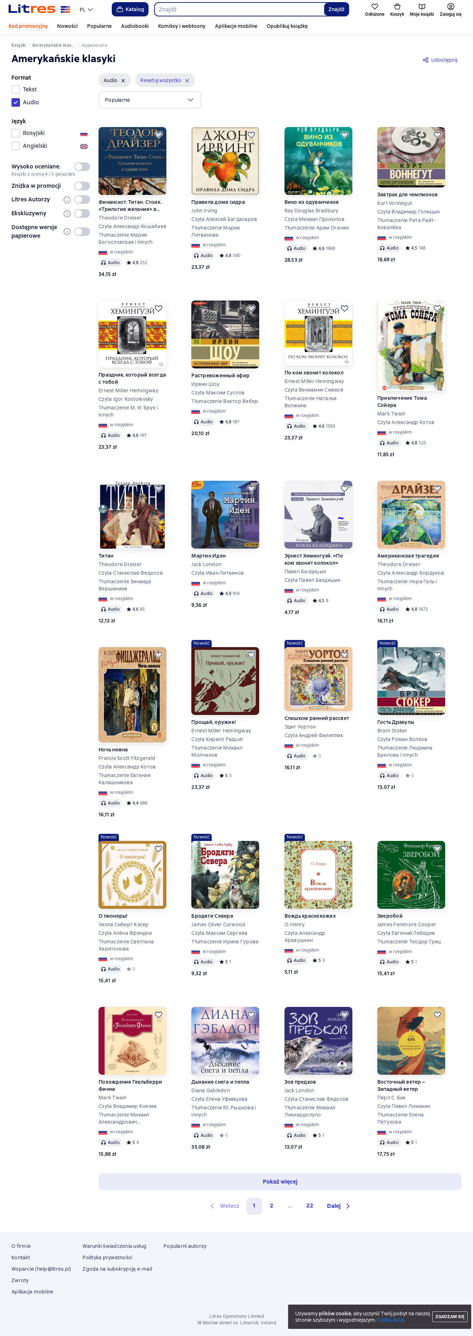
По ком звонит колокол (314, 372)
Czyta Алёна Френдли (125, 933)
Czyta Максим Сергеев (219, 933)
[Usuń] (123, 81)
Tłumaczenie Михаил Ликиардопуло (310, 1111)
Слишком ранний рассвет (317, 718)
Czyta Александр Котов (405, 422)
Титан (106, 556)
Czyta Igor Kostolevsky (126, 399)
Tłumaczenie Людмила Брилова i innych (405, 751)
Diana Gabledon (210, 1090)
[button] (115, 80)
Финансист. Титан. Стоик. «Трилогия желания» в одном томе (130, 206)
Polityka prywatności (107, 1257)
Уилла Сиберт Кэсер (124, 924)
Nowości (67, 26)
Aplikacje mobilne (236, 26)
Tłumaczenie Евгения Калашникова (125, 779)
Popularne (99, 26)
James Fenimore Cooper (406, 924)
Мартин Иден (208, 556)
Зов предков (300, 1082)
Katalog (129, 9)
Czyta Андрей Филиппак (314, 735)
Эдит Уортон (300, 727)
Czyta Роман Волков (402, 739)
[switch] (82, 166)
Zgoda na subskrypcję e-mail (117, 1269)
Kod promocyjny (28, 26)
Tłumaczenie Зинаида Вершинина (125, 585)
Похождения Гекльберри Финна (130, 1085)
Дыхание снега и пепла (220, 1082)
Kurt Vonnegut (394, 203)
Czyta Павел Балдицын (313, 580)
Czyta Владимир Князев (128, 1106)
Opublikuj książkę (287, 26)
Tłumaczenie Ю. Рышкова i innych (223, 1111)
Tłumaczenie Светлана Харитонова (126, 945)
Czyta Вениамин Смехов (314, 390)
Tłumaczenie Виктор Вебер (224, 401)
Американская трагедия (408, 556)
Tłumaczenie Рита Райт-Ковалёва (406, 224)
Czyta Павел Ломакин (404, 1106)
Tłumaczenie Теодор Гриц (409, 941)
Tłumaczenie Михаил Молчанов (216, 751)
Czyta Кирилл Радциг (217, 739)
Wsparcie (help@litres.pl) (41, 1269)
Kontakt (20, 1257)
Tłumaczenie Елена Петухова (400, 1118)
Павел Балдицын (305, 571)
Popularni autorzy (184, 1246)
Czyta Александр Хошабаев (132, 226)
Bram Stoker (392, 730)
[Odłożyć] (158, 135)
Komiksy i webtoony (182, 26)
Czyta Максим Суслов (218, 392)
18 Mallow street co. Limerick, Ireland (236, 1322)
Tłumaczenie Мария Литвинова (215, 231)
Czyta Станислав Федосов (131, 573)
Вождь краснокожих (310, 916)
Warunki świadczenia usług (114, 1246)
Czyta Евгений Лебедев (406, 933)
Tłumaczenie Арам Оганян (317, 228)
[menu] (87, 9)
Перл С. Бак (391, 1097)
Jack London (206, 564)
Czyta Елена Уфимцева (219, 1099)
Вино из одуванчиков (312, 202)
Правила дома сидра (218, 202)
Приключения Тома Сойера (402, 401)
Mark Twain (391, 413)
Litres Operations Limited (236, 1316)
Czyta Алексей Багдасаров (224, 219)
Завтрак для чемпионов (407, 194)
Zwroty (20, 1280)
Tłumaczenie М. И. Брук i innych (128, 411)
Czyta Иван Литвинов (217, 573)
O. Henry (295, 924)
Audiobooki (135, 26)
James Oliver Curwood (218, 924)
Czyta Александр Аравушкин (305, 936)
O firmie (21, 1246)
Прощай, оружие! (213, 722)
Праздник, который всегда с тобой (132, 378)
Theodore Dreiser (120, 218)
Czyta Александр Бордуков (410, 573)
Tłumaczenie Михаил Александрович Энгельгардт (124, 1118)
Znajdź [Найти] (336, 9)
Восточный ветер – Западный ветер (401, 1085)
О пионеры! (113, 916)
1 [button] (254, 1205)
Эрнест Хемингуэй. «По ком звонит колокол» (314, 559)
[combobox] (239, 9)
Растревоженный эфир (220, 375)
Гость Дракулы (395, 722)
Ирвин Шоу (205, 384)
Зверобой (390, 916)
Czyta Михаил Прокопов (314, 219)
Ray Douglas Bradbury (311, 210)
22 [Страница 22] (309, 1205)
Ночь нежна (113, 749)
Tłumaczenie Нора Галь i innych (407, 585)
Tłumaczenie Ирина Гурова (224, 941)
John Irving (204, 210)
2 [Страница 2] (271, 1205)
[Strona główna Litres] (39, 9)
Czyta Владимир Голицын (408, 211)
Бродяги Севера (212, 916)
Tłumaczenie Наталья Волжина (311, 402)
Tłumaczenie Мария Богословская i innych (125, 238)
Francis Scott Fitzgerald (127, 758)
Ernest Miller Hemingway (128, 390)
